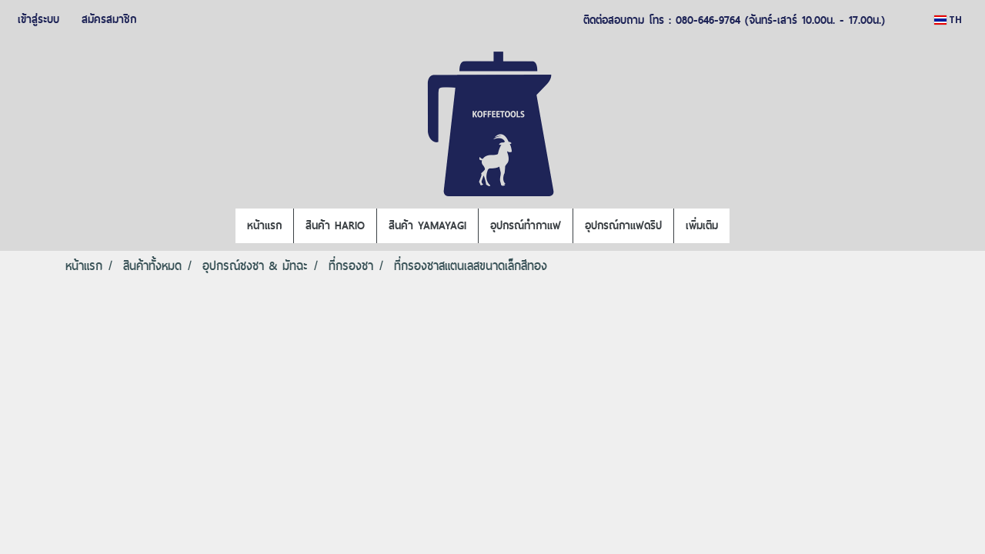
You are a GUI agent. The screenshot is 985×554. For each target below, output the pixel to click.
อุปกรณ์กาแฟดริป (623, 225)
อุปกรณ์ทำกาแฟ (525, 225)
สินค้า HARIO (335, 225)
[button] (743, 226)
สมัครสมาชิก (109, 19)
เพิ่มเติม (702, 225)
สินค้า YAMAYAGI (427, 225)
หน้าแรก (264, 225)
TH (948, 19)
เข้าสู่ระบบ (38, 19)
